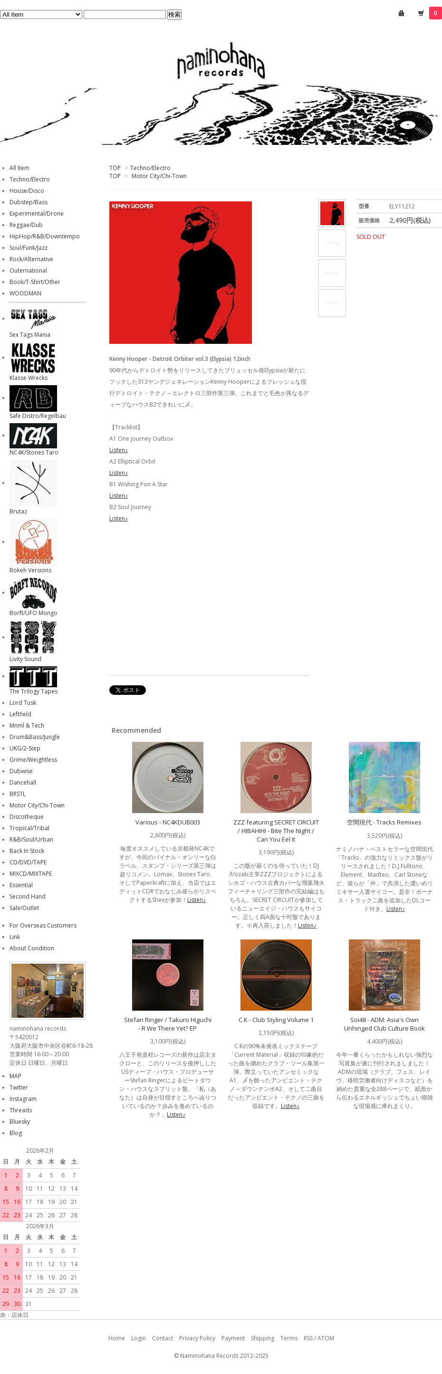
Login (138, 1338)
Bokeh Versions (30, 570)
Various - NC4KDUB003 (167, 822)
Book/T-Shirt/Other (35, 282)
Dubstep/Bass (29, 202)
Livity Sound (25, 659)
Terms (289, 1338)
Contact (162, 1338)
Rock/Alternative (31, 259)
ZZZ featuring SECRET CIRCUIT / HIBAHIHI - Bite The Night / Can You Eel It (276, 830)
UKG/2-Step (25, 748)
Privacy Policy (197, 1338)
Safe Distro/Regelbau (38, 416)
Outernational (28, 270)
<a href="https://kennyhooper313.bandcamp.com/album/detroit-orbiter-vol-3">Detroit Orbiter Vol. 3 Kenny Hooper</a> (209, 601)
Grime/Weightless (33, 760)
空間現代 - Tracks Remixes (384, 822)
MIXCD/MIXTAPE (31, 874)
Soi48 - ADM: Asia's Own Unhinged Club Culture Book (384, 1024)
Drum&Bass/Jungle (35, 737)
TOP (115, 168)
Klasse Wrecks (29, 378)
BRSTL (18, 794)
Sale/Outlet (24, 908)
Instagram (23, 1099)
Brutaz (18, 511)
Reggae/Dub (26, 225)
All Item (19, 168)
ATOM (325, 1338)
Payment (233, 1338)
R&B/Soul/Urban (31, 839)
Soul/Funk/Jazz (29, 248)
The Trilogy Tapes (34, 691)
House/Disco (27, 191)
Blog (16, 1133)
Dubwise (21, 771)
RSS (308, 1338)
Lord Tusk (23, 703)
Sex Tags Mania (30, 335)
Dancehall (23, 782)
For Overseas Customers (43, 925)
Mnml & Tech (27, 725)
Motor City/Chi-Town (159, 176)
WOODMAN (25, 293)
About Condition (32, 948)
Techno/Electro (150, 168)
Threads (21, 1110)
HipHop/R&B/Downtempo (45, 236)
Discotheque (27, 817)
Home (116, 1338)
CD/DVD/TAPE (28, 862)
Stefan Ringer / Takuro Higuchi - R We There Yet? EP (167, 1024)
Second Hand (28, 896)
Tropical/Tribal (29, 828)
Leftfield (20, 714)
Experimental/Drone (37, 213)
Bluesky (20, 1122)
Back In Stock (27, 851)
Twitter (19, 1087)
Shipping (262, 1338)
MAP (15, 1076)
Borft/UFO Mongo (34, 613)
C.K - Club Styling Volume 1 (276, 1019)
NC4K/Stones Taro (34, 452)
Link (15, 937)
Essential (21, 885)
